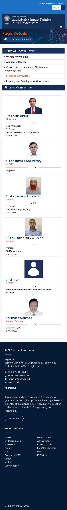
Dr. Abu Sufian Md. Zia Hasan (24, 238)
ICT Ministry (43, 455)
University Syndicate (16, 56)
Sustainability (12, 465)
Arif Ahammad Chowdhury (23, 161)
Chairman (12, 279)
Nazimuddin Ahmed (19, 318)
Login (60, 3)
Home (42, 3)
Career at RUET (13, 455)
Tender (8, 458)
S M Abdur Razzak (17, 116)
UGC (39, 451)
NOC (7, 451)
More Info (14, 418)
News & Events (45, 437)
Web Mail (50, 3)
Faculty (8, 448)
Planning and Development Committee (26, 81)
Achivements (44, 440)
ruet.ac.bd (13, 382)
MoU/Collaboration (47, 448)
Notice (8, 462)
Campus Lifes (44, 444)
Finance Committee (21, 39)
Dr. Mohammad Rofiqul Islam (25, 196)
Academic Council (15, 62)
